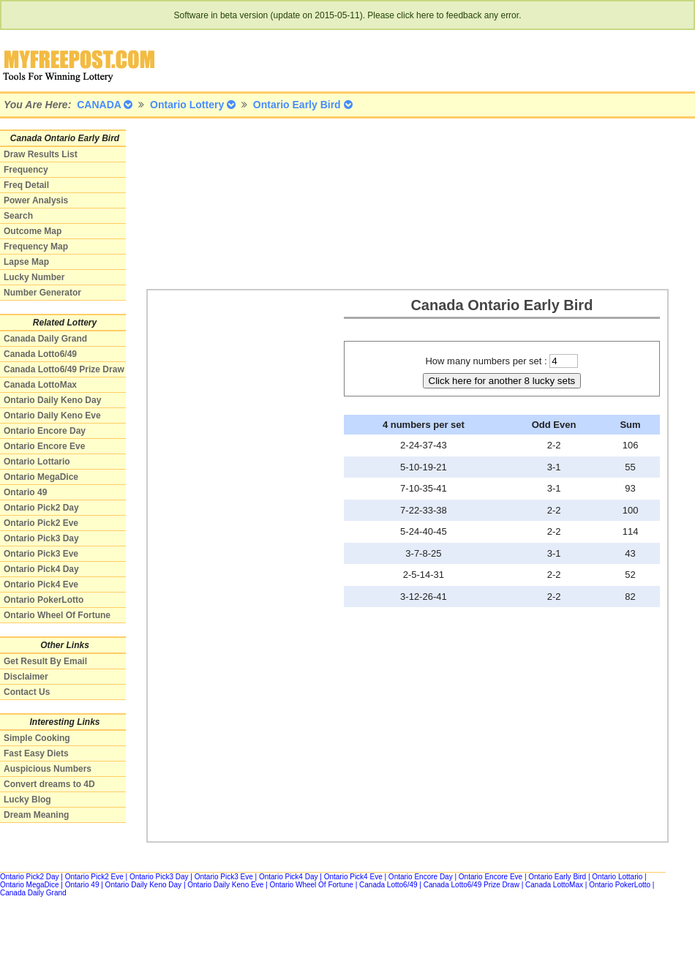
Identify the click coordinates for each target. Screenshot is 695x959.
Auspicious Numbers (47, 769)
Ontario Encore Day (45, 431)
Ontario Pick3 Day (41, 538)
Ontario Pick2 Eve (41, 523)
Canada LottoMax (40, 385)
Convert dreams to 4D (49, 784)
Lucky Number (34, 277)
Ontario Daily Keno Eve (52, 415)
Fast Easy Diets (36, 753)
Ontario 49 (25, 492)
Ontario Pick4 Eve (41, 584)
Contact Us (27, 692)
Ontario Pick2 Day (41, 508)
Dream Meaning (36, 815)
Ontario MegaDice (41, 477)
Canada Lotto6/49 (40, 354)
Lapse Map (26, 262)
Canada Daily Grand (45, 339)
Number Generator (42, 292)
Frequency (26, 170)
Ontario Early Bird (557, 877)
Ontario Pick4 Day (41, 569)
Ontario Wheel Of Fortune (57, 615)
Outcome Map (32, 231)
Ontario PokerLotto (43, 600)
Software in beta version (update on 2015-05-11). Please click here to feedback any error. (348, 15)
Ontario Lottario (37, 461)
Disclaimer (26, 677)
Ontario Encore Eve (44, 446)
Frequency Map (36, 246)
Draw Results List (41, 154)
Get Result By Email (45, 661)
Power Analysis (36, 200)
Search (18, 216)
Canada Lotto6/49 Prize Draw (64, 369)
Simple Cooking (37, 738)
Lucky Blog (27, 799)
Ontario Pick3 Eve (41, 554)
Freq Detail (26, 185)
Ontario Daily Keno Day (52, 400)
